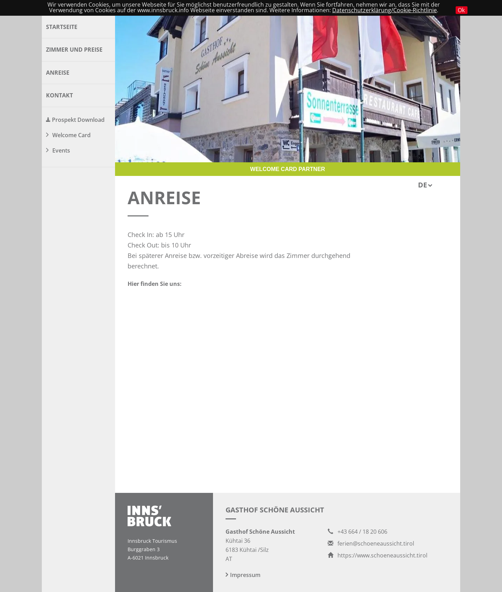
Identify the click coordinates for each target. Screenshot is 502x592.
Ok (461, 10)
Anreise (57, 72)
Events (61, 150)
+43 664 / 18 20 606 (357, 531)
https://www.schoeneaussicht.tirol (377, 555)
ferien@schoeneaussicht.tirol (371, 543)
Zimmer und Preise (74, 49)
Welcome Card (71, 135)
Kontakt (59, 95)
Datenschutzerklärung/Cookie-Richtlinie (384, 10)
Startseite (61, 27)
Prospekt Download (78, 120)
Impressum (245, 575)
